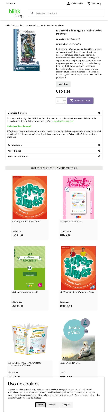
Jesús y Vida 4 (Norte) (70, 336)
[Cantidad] (59, 100)
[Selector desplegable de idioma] (10, 3)
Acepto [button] (40, 405)
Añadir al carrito (80, 100)
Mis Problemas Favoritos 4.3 (25, 266)
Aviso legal (10, 375)
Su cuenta (61, 370)
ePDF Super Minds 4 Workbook (26, 195)
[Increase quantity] (64, 99)
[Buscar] (66, 13)
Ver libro (63, 84)
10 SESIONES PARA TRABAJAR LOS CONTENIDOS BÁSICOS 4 (24, 337)
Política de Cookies (32, 398)
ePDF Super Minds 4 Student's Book (77, 266)
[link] (29, 181)
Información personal (65, 375)
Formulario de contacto (40, 375)
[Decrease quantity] (64, 102)
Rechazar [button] (52, 405)
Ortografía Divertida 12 (71, 195)
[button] (54, 113)
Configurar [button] (66, 405)
